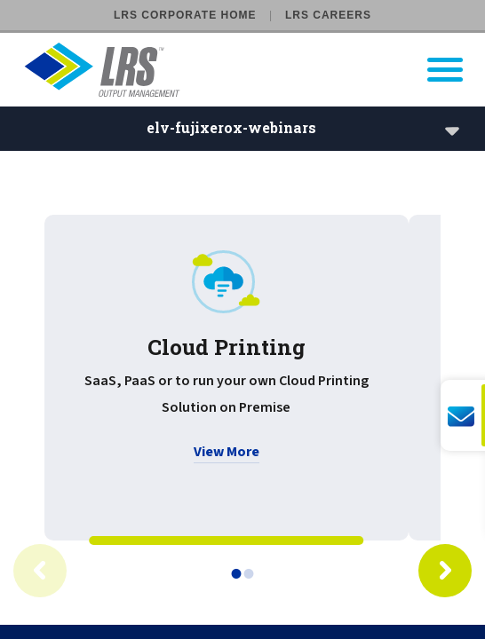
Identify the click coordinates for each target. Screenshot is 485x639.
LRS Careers (328, 15)
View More (226, 452)
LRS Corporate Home (185, 15)
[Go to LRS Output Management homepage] (253, 70)
